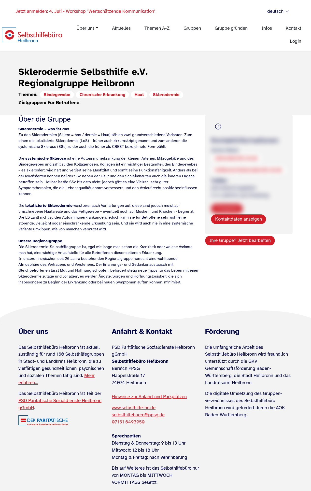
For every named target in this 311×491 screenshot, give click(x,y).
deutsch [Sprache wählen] (278, 11)
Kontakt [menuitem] (293, 28)
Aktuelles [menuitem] (121, 28)
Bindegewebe (57, 94)
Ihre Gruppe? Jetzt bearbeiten (240, 240)
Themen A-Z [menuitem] (157, 28)
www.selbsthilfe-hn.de (134, 408)
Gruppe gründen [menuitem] (231, 28)
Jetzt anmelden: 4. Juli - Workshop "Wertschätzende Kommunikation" (85, 11)
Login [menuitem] (295, 41)
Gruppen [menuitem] (192, 28)
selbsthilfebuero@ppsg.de (138, 415)
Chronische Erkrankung (102, 94)
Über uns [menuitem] (85, 28)
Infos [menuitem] (266, 28)
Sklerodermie (166, 94)
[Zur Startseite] (32, 35)
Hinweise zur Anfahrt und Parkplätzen (149, 397)
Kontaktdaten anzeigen (238, 219)
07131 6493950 (128, 422)
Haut (139, 94)
